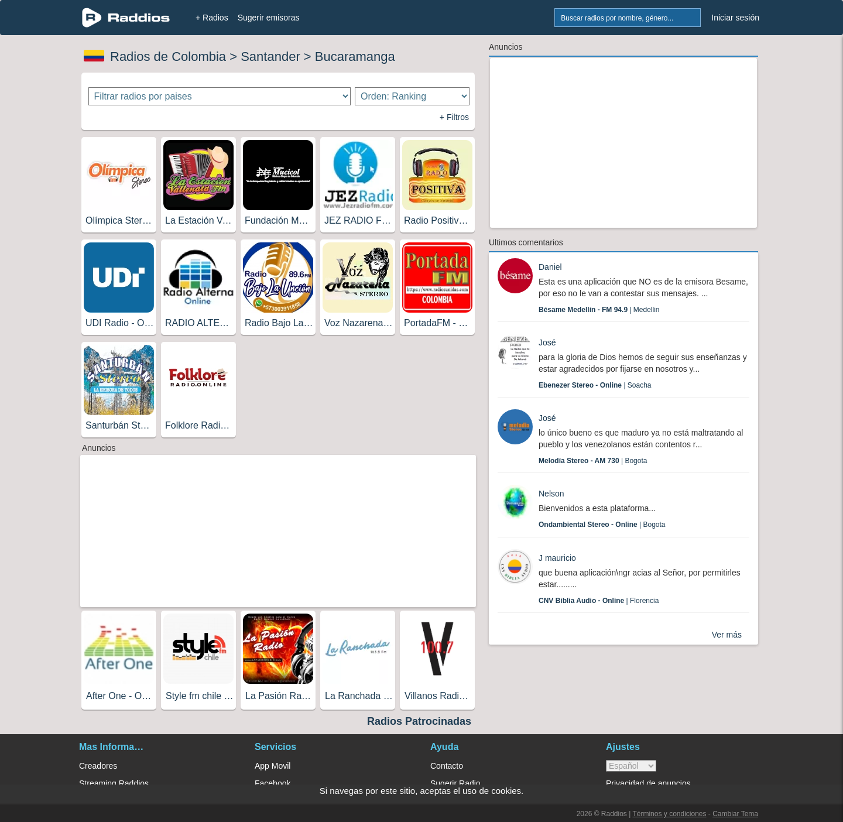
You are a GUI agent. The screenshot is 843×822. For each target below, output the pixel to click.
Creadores (98, 765)
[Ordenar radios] (412, 96)
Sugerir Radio (455, 783)
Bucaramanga (355, 56)
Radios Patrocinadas (419, 721)
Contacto (446, 765)
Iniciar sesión (735, 17)
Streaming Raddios (114, 783)
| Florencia (599, 601)
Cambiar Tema (735, 814)
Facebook (272, 783)
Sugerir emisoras (269, 17)
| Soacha (595, 385)
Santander (270, 56)
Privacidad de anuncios (648, 783)
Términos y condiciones (669, 814)
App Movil (272, 765)
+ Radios (212, 17)
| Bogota (593, 461)
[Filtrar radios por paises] (219, 96)
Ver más (727, 634)
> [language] (631, 766)
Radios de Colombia (168, 56)
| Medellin (599, 310)
